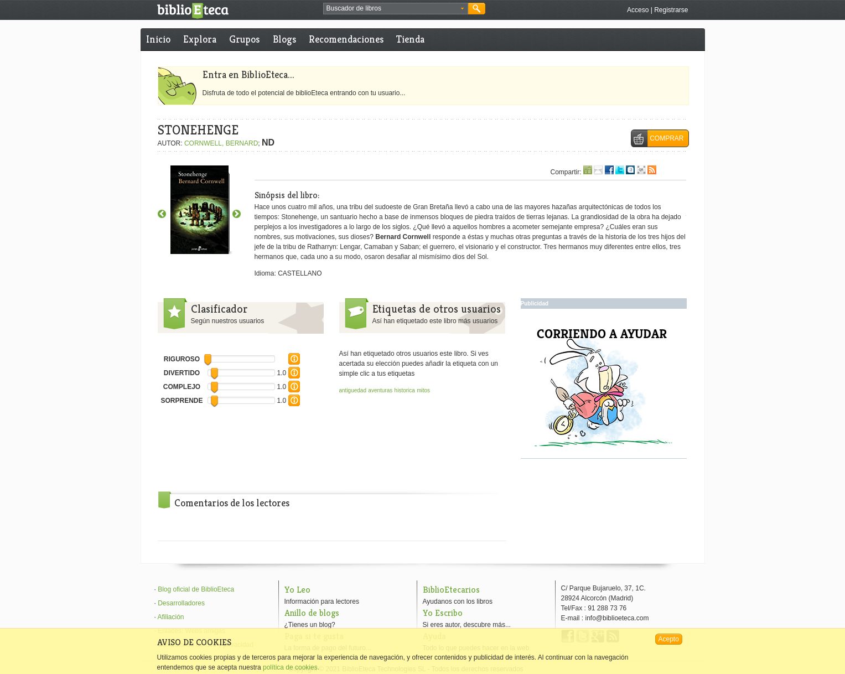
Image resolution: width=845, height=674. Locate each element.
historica (405, 390)
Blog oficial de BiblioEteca (196, 589)
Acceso (638, 10)
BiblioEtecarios (451, 589)
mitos (423, 390)
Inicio (158, 39)
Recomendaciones (346, 39)
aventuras (380, 390)
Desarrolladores (181, 603)
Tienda (410, 39)
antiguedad (353, 390)
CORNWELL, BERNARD (221, 143)
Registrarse (671, 10)
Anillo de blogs (311, 613)
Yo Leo (297, 589)
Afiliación (171, 617)
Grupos (244, 39)
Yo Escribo (443, 613)
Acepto (669, 639)
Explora (199, 39)
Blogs (284, 39)
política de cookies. (291, 667)
